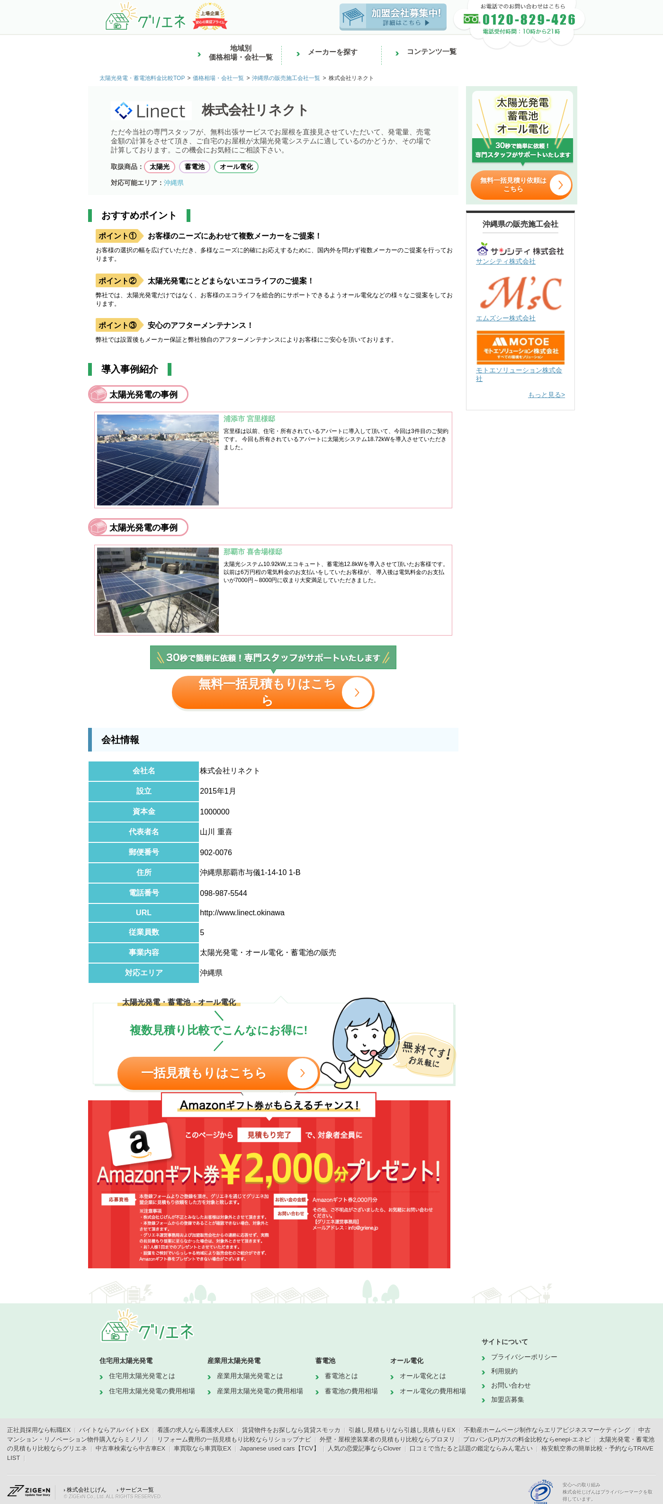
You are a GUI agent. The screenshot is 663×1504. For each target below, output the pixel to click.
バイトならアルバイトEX (114, 1429)
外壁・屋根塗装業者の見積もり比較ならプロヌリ (387, 1439)
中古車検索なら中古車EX (130, 1448)
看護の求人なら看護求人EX (195, 1429)
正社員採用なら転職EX (39, 1429)
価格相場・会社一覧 (218, 78)
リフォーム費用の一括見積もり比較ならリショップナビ (234, 1439)
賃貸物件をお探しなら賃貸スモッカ (291, 1429)
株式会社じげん (87, 1489)
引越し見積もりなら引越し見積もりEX (402, 1429)
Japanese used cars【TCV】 (279, 1448)
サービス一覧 (137, 1489)
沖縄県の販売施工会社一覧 (286, 78)
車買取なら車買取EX (202, 1448)
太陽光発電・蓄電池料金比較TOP (142, 78)
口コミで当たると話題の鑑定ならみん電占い (471, 1448)
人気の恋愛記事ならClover (364, 1448)
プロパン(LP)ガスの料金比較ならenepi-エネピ (527, 1439)
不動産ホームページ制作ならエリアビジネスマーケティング (547, 1429)
